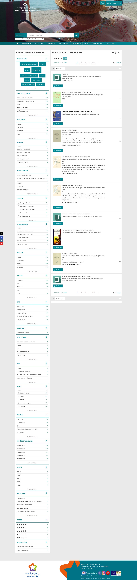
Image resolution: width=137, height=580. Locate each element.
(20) (32, 89)
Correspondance (67, 202)
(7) (33, 271)
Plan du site (85, 576)
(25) (32, 115)
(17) (32, 194)
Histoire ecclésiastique (68, 145)
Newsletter (94, 576)
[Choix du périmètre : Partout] (21, 35)
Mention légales (86, 578)
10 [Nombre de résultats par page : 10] (114, 63)
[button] (29, 64)
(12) (32, 324)
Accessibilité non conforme (102, 578)
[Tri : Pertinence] (60, 68)
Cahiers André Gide (67, 173)
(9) (33, 463)
